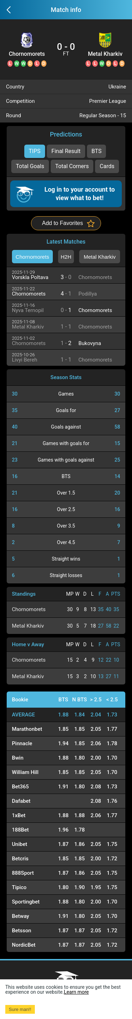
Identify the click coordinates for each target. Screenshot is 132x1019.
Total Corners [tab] (72, 166)
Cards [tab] (107, 166)
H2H (66, 257)
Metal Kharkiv (105, 54)
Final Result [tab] (66, 151)
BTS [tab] (97, 151)
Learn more (76, 992)
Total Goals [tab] (30, 166)
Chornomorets (27, 54)
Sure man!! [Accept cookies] (20, 1009)
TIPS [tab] (35, 151)
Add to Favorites (62, 223)
